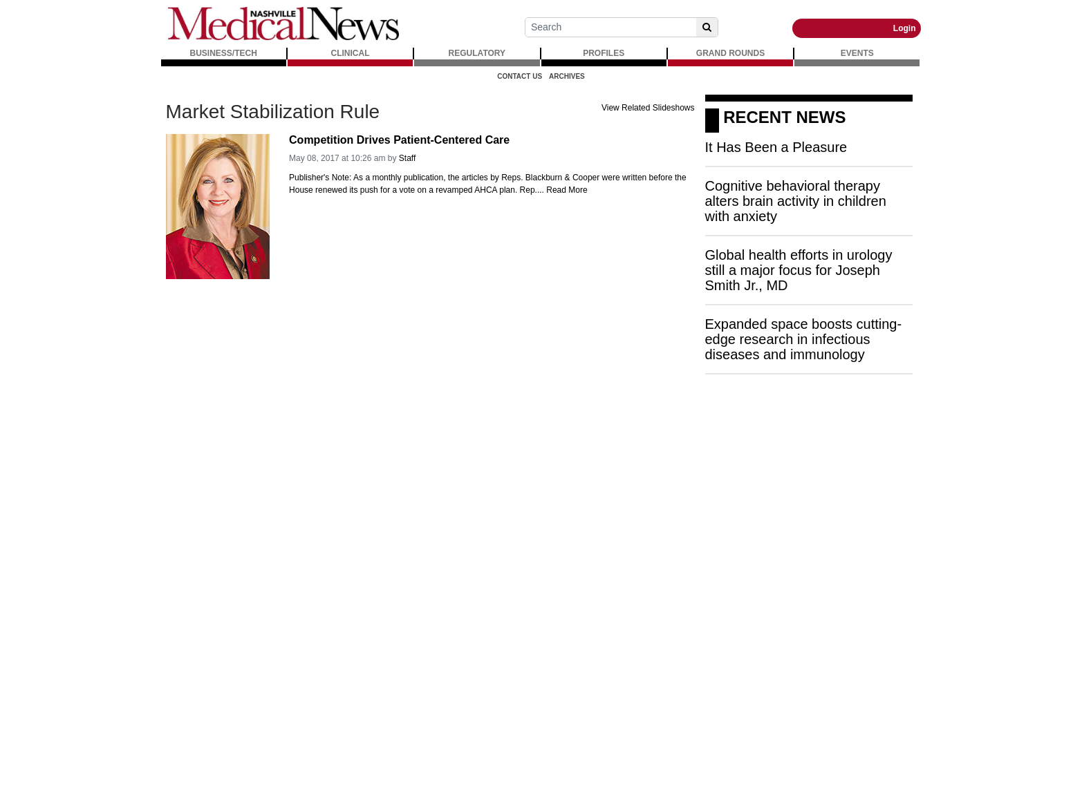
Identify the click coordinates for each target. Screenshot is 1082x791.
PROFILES (603, 53)
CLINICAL (350, 53)
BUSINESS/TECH (223, 53)
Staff (407, 158)
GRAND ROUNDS (730, 53)
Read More (566, 190)
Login (904, 28)
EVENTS (857, 53)
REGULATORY (477, 53)
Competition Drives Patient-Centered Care (399, 140)
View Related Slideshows (648, 108)
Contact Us (519, 76)
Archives (567, 76)
